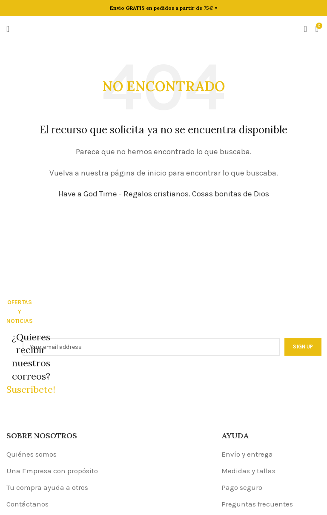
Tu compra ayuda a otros (47, 487)
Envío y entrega (247, 454)
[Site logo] (163, 28)
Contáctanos (27, 504)
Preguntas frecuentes (257, 504)
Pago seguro (241, 487)
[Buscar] (305, 28)
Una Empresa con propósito (52, 470)
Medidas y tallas (248, 470)
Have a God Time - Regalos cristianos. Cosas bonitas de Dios (163, 194)
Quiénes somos (31, 454)
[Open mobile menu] (8, 28)
